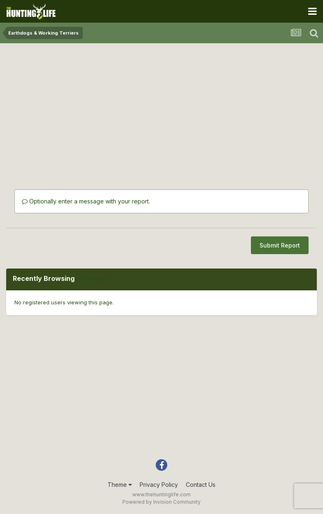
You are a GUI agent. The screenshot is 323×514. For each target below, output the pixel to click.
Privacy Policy (159, 484)
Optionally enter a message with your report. (86, 201)
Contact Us (200, 484)
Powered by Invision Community (161, 502)
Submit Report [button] (280, 245)
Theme (120, 484)
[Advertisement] (161, 107)
